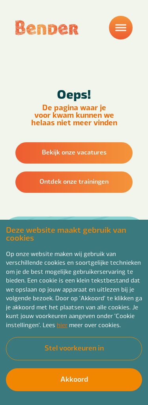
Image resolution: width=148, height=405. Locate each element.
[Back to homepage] (47, 28)
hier (62, 324)
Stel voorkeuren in (74, 347)
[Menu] (121, 28)
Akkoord (74, 379)
